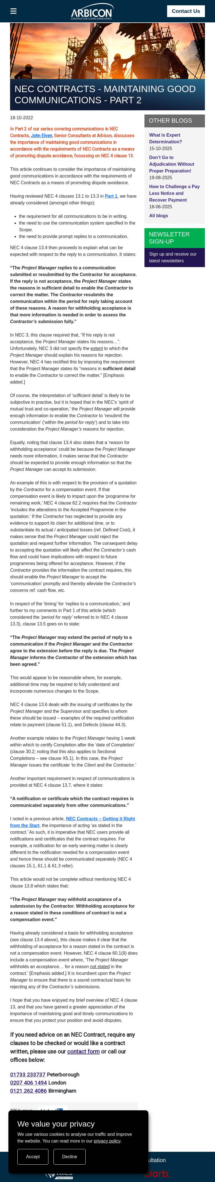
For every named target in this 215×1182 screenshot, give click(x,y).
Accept (33, 1156)
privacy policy (107, 1141)
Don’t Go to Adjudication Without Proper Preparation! (171, 164)
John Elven (41, 135)
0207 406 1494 (28, 1083)
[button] (13, 11)
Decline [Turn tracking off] (69, 1156)
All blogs (158, 215)
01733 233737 (27, 1074)
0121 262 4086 (28, 1091)
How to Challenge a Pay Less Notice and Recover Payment (174, 193)
